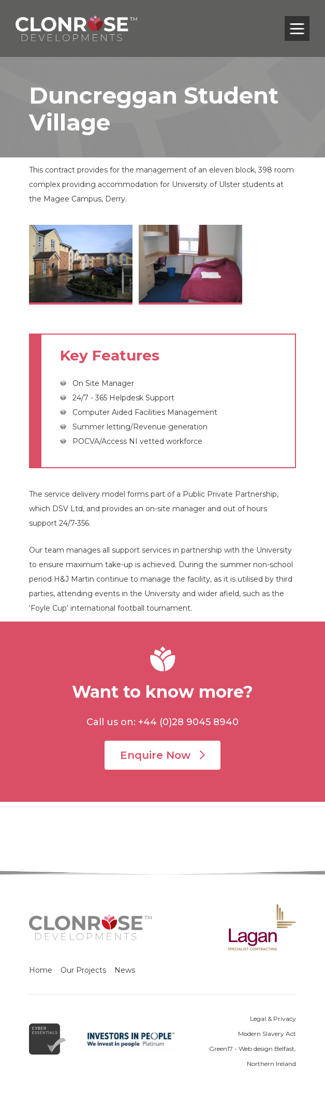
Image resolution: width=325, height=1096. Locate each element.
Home (40, 970)
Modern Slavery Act (267, 1033)
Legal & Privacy (273, 1018)
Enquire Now (162, 755)
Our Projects (83, 970)
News (124, 970)
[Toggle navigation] (297, 28)
